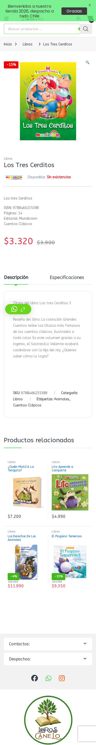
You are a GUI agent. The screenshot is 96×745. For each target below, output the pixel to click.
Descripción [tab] (16, 271)
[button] (88, 56)
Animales (61, 393)
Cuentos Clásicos (27, 399)
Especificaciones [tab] (67, 271)
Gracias (74, 11)
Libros (28, 38)
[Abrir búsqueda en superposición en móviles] (48, 23)
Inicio (8, 38)
